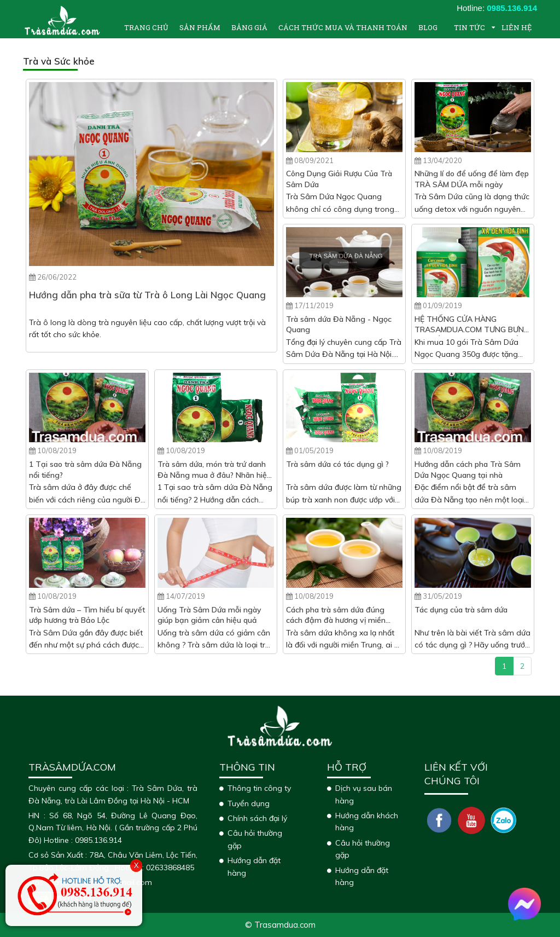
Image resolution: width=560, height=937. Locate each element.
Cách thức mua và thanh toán (342, 27)
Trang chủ (146, 27)
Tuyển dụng (249, 803)
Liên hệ (516, 27)
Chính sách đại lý (257, 818)
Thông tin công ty (259, 788)
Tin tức (469, 27)
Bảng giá (249, 27)
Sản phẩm (199, 27)
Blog (428, 27)
